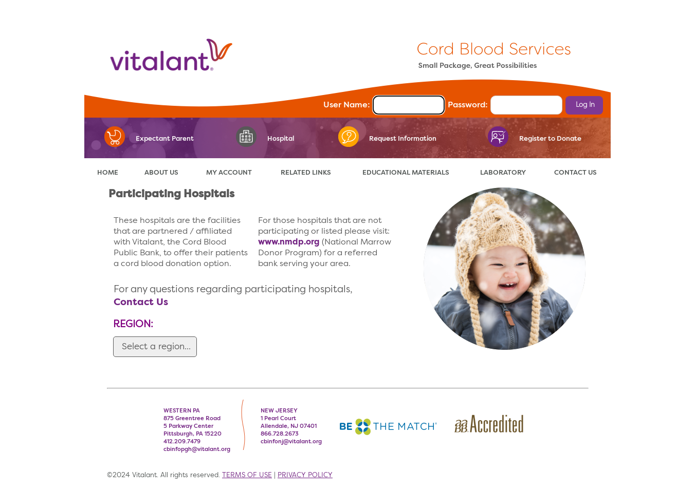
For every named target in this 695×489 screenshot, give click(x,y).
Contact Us (141, 303)
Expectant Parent (165, 139)
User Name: (346, 105)
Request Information (402, 139)
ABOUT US (161, 173)
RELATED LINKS (306, 173)
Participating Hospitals (171, 194)
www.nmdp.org (289, 242)
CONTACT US (575, 173)
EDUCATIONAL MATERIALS (405, 173)
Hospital (280, 139)
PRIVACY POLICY (305, 475)
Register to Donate (550, 139)
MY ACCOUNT (229, 173)
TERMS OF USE (247, 475)
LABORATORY (503, 173)
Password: (468, 105)
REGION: (133, 325)
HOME (107, 173)
